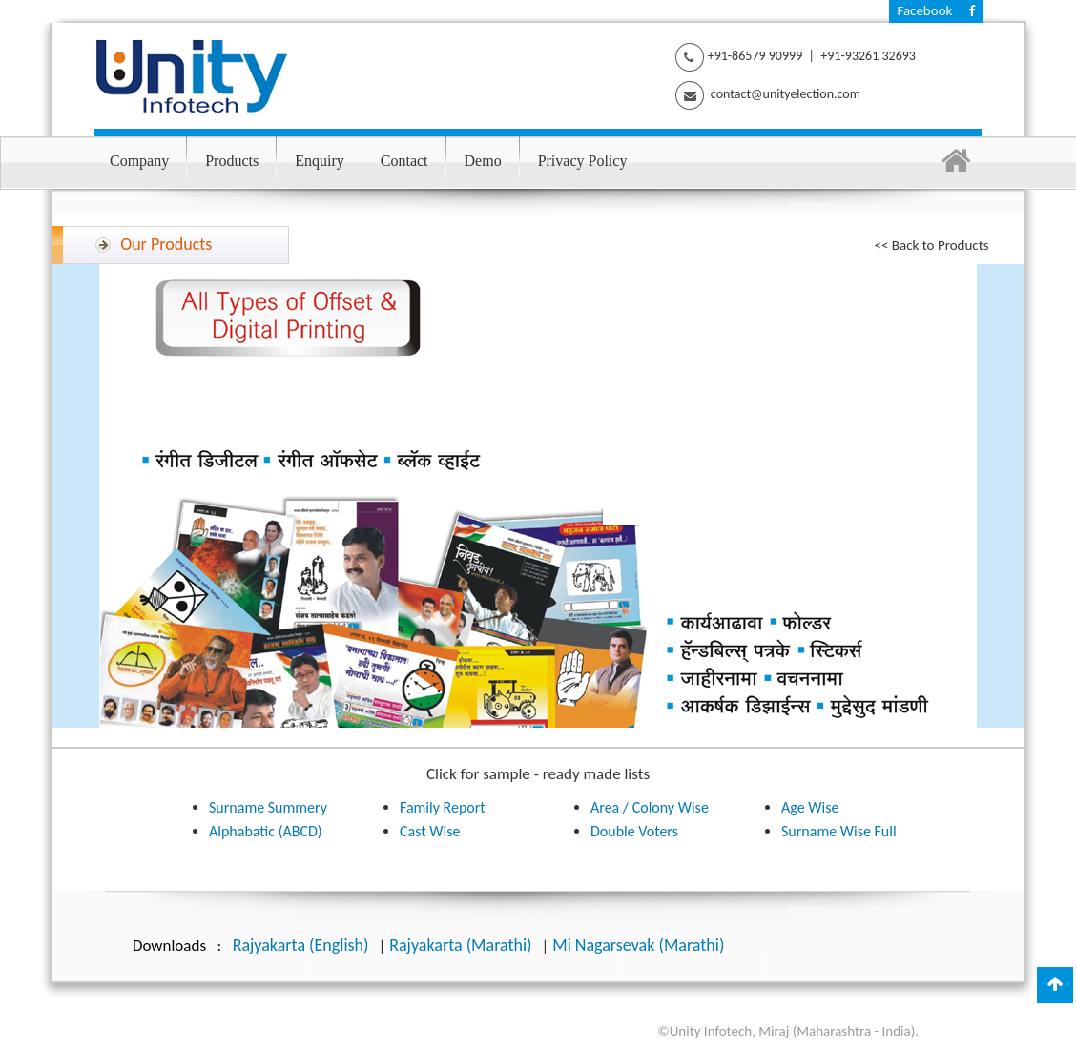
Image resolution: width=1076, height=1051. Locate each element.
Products (232, 161)
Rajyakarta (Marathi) (460, 945)
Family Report (443, 807)
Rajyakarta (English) (301, 945)
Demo (483, 161)
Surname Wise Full (839, 831)
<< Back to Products (932, 245)
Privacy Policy (583, 161)
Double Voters (634, 831)
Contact (404, 161)
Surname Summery (268, 807)
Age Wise (809, 807)
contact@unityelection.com (784, 94)
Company (139, 161)
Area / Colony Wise (649, 807)
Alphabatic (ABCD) (265, 831)
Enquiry (319, 161)
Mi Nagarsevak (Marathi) (638, 945)
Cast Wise (430, 831)
